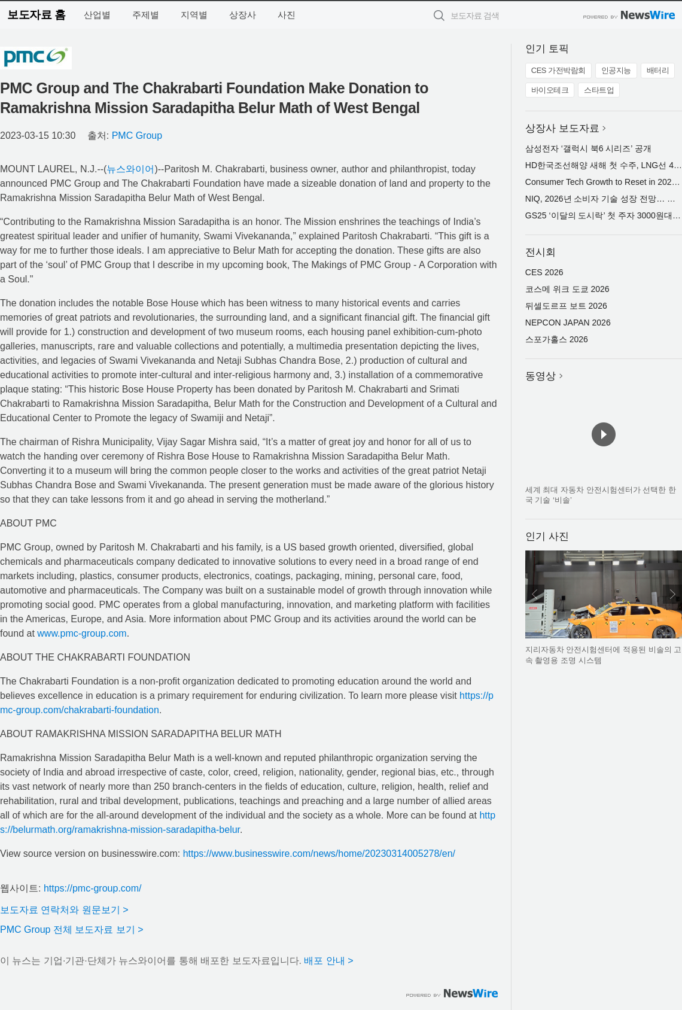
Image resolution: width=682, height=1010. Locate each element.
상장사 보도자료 (562, 128)
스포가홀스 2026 (556, 339)
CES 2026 (544, 272)
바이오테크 (550, 90)
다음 (672, 594)
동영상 (540, 376)
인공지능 (616, 70)
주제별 (145, 15)
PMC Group (137, 135)
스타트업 (599, 90)
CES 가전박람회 (558, 70)
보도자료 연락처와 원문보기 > (64, 910)
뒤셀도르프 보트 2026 (566, 306)
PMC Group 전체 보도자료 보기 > (72, 929)
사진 (287, 15)
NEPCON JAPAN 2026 (568, 322)
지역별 (194, 15)
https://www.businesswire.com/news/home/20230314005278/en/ (319, 853)
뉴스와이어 (130, 169)
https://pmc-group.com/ (93, 888)
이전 (534, 594)
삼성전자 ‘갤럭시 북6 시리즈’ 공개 (588, 148)
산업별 (97, 15)
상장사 (242, 15)
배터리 (658, 70)
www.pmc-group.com (81, 633)
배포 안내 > (328, 961)
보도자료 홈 (36, 14)
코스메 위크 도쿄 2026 (567, 289)
